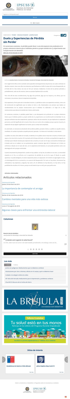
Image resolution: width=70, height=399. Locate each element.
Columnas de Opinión (22, 35)
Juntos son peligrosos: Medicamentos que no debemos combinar (24, 268)
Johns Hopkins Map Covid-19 (46, 366)
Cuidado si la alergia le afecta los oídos (16, 275)
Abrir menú (35, 23)
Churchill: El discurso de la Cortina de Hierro (18, 282)
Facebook (62, 35)
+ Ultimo (15, 265)
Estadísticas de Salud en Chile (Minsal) (19, 366)
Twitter (65, 35)
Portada (14, 35)
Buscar (35, 17)
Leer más (35, 254)
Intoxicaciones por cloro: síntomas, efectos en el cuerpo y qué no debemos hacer (29, 271)
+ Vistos (7, 265)
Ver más (31, 372)
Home (17, 383)
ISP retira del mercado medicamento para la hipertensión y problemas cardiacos (29, 278)
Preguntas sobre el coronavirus (43, 383)
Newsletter (30, 383)
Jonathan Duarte (33, 35)
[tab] (7, 265)
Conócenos (23, 383)
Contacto (56, 383)
